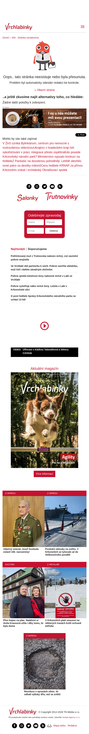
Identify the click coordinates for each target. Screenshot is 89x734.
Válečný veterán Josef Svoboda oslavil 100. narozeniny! (21, 550)
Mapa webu (59, 725)
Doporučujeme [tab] (37, 249)
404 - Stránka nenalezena (25, 37)
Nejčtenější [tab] (18, 249)
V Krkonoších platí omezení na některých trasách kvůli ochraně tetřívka (63, 623)
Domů (6, 37)
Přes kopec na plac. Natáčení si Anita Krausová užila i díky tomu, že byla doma (23, 623)
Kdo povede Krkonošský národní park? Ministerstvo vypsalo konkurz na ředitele (41, 157)
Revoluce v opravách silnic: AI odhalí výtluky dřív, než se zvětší (42, 693)
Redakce (72, 725)
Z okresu (10, 493)
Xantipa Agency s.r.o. (71, 717)
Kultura (9, 564)
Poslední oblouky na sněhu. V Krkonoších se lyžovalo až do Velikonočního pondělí (62, 552)
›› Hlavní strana (44, 90)
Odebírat (53, 231)
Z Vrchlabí (53, 564)
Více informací (44, 473)
